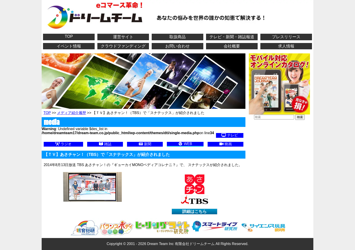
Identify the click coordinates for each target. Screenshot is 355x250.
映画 (225, 144)
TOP (69, 36)
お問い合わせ (177, 46)
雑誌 (105, 144)
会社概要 (232, 46)
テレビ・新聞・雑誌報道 (231, 37)
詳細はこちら (194, 211)
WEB (185, 144)
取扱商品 (177, 37)
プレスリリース (286, 37)
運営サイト (123, 37)
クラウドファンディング (123, 46)
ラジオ (63, 144)
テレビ (229, 135)
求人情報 (286, 46)
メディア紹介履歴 (71, 113)
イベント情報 (69, 46)
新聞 (145, 144)
